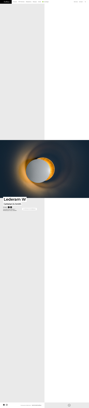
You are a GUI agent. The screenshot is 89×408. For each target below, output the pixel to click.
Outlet (39, 1)
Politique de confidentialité (26, 405)
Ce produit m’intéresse (29, 209)
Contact (81, 1)
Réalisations (28, 1)
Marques (35, 1)
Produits (15, 1)
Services (76, 1)
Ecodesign (46, 1)
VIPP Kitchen (21, 1)
